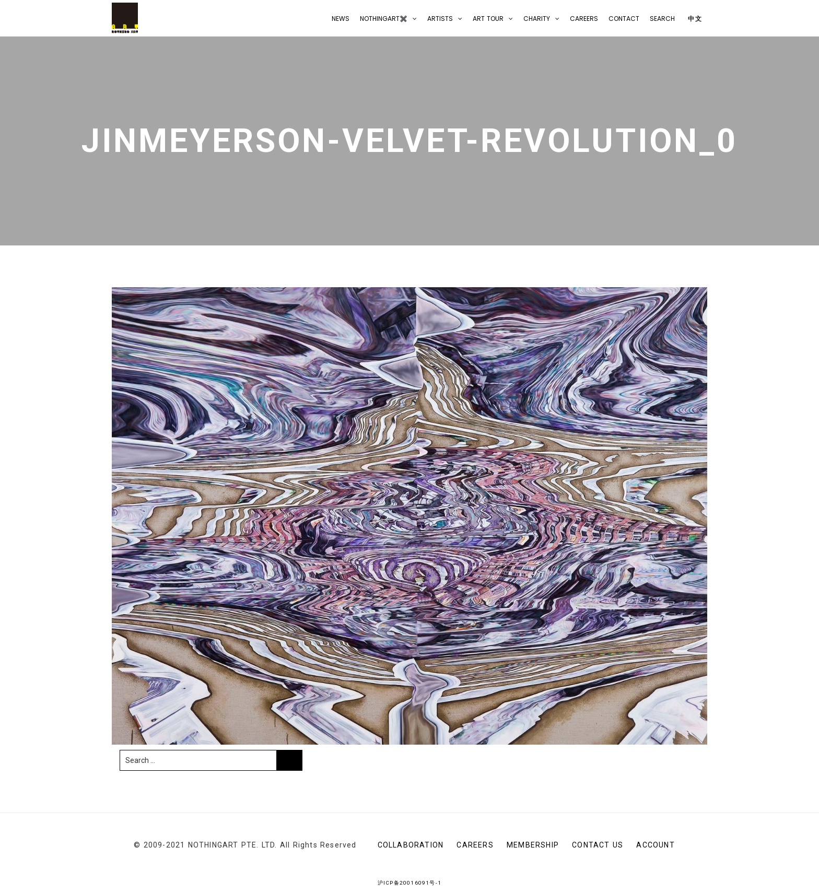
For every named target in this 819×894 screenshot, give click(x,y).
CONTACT (624, 18)
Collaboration (411, 845)
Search (662, 18)
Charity (536, 18)
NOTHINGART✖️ (383, 18)
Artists (440, 18)
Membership (533, 845)
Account (655, 845)
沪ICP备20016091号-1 (409, 883)
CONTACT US (597, 845)
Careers (584, 18)
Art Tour (488, 18)
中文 (694, 18)
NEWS (340, 18)
